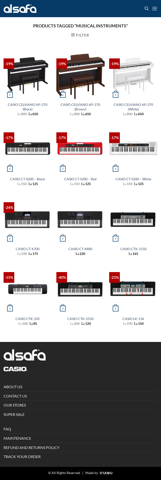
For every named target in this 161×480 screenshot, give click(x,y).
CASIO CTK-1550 (133, 249)
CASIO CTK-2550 (80, 319)
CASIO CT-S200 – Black (27, 179)
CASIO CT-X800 (80, 249)
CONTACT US (15, 396)
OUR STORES (15, 405)
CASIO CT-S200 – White (133, 179)
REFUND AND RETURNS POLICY (31, 447)
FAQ (7, 429)
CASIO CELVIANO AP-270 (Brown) (80, 107)
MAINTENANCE (17, 438)
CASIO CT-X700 (27, 249)
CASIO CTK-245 (27, 319)
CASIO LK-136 (133, 319)
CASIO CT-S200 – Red (80, 179)
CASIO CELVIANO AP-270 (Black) (27, 107)
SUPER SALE (14, 414)
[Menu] (154, 8)
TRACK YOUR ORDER (22, 456)
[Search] (146, 8)
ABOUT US (13, 386)
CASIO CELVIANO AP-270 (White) (133, 107)
